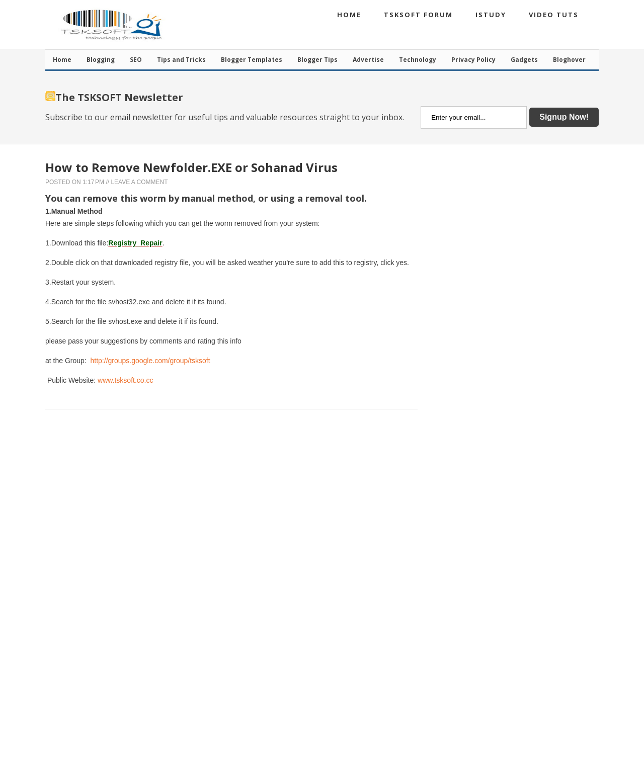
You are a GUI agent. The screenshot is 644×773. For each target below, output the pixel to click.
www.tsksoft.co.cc (125, 380)
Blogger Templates (251, 59)
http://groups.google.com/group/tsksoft (150, 361)
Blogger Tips (317, 59)
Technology (417, 59)
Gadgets (524, 59)
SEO (136, 59)
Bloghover (569, 59)
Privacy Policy (473, 59)
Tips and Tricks (181, 59)
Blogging (101, 59)
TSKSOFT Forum (418, 14)
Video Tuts (554, 14)
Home (349, 14)
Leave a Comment (139, 182)
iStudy (490, 14)
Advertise (368, 59)
